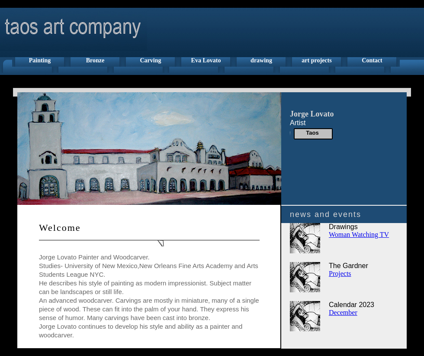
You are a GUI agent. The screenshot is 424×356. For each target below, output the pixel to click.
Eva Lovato (206, 60)
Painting (40, 60)
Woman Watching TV (359, 234)
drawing (261, 60)
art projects (316, 60)
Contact (372, 60)
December (343, 312)
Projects (340, 273)
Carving (150, 60)
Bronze (95, 60)
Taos (312, 132)
